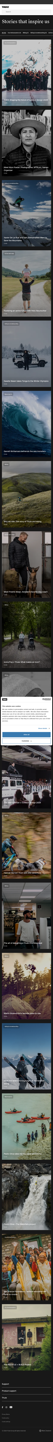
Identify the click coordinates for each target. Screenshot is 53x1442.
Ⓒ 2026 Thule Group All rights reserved (14, 1431)
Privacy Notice (6, 1414)
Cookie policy (5, 1418)
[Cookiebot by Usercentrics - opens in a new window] (42, 699)
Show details (42, 728)
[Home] (10, 7)
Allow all (26, 734)
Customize (26, 741)
